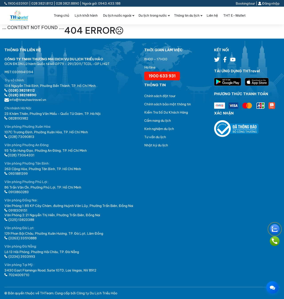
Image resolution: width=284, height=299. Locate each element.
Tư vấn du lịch (155, 137)
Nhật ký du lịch (156, 145)
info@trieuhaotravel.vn (25, 100)
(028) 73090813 (19, 137)
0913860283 (16, 192)
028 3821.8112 (42, 3)
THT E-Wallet (234, 15)
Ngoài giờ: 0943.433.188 (101, 3)
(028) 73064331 (19, 155)
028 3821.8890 (67, 3)
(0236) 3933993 (19, 256)
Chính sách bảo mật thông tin (167, 104)
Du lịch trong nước (152, 15)
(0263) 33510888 (20, 238)
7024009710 (16, 275)
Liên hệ (212, 15)
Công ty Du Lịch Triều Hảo (97, 293)
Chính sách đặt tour (160, 96)
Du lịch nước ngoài (117, 15)
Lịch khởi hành (86, 15)
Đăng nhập (269, 3)
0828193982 (16, 118)
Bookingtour (245, 3)
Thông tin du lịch (186, 15)
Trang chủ (61, 15)
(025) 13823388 (19, 220)
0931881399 (16, 173)
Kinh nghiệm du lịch (159, 129)
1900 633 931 (162, 76)
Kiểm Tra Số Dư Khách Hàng (166, 112)
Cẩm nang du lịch (157, 120)
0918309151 (15, 210)
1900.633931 (16, 3)
